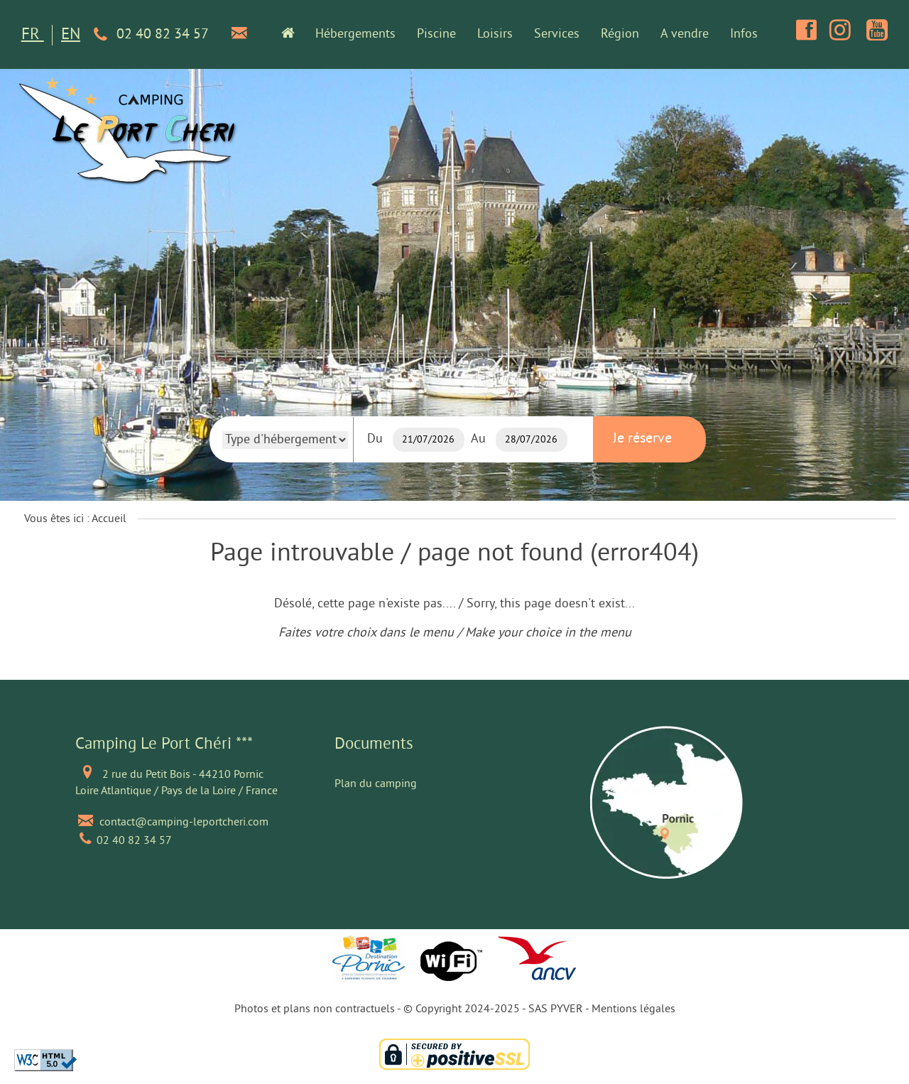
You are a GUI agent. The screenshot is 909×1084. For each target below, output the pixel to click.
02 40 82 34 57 (149, 35)
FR (32, 35)
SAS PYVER (555, 1009)
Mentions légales (633, 1009)
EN (70, 35)
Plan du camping (375, 784)
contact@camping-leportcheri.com (183, 822)
